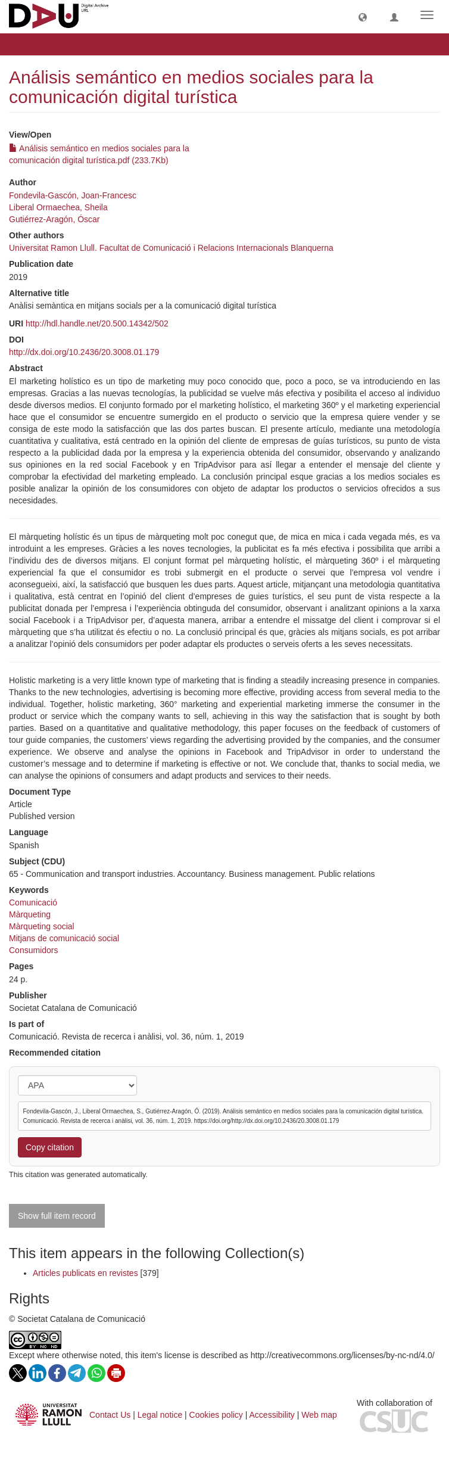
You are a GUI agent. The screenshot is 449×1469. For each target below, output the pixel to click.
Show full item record (57, 1216)
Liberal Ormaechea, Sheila (58, 207)
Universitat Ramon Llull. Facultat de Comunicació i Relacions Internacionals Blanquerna (171, 248)
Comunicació (33, 902)
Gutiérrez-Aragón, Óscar (54, 219)
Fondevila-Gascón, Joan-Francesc (72, 195)
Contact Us (109, 1415)
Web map (319, 1415)
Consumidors (33, 950)
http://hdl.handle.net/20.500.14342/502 (97, 323)
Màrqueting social (41, 926)
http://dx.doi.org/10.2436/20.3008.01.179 (84, 352)
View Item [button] (40, 44)
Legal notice (160, 1415)
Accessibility (272, 1415)
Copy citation (50, 1147)
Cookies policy (216, 1415)
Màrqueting (30, 914)
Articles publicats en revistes (85, 1273)
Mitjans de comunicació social (64, 938)
